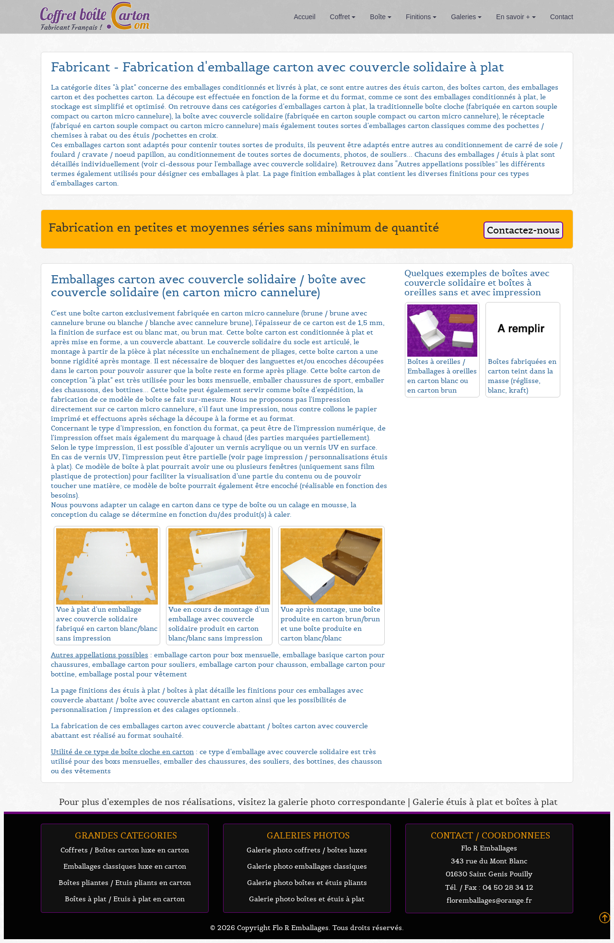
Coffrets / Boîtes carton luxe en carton (124, 850)
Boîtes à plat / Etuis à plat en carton (125, 899)
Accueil (304, 17)
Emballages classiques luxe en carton (124, 866)
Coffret (343, 17)
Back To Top (605, 918)
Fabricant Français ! (71, 27)
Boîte (380, 17)
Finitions (421, 17)
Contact (561, 17)
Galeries (466, 17)
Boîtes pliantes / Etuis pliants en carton (125, 882)
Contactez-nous (523, 230)
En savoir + (515, 17)
